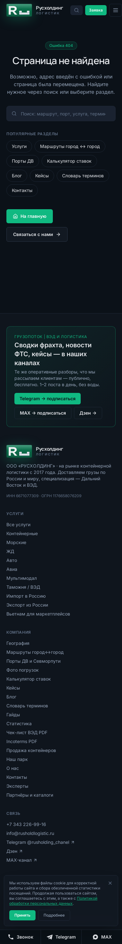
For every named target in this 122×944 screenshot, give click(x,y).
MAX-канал (21, 860)
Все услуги (18, 524)
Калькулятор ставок (69, 161)
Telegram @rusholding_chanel (40, 842)
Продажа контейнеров (31, 750)
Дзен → (87, 413)
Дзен (14, 851)
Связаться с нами (37, 234)
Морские (16, 542)
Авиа (11, 569)
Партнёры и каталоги (29, 795)
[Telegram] (61, 937)
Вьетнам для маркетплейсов (38, 613)
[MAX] (101, 937)
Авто (11, 560)
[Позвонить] (20, 937)
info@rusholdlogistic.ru (30, 833)
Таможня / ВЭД (23, 587)
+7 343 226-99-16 (26, 824)
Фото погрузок (22, 670)
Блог (17, 175)
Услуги (19, 146)
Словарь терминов (83, 175)
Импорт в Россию (26, 596)
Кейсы (42, 175)
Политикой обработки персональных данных (53, 901)
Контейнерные (22, 533)
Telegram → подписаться (48, 398)
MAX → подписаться (43, 413)
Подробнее (54, 915)
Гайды (13, 714)
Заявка (96, 10)
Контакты (22, 190)
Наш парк (17, 759)
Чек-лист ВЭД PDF (26, 732)
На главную (29, 216)
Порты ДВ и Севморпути (33, 661)
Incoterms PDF (21, 741)
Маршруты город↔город (35, 652)
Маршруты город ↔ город (70, 146)
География (17, 643)
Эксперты (17, 786)
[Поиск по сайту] (76, 10)
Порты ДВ (23, 161)
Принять (22, 915)
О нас (12, 768)
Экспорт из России (27, 605)
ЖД (10, 551)
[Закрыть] (110, 883)
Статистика (19, 723)
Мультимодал (21, 578)
